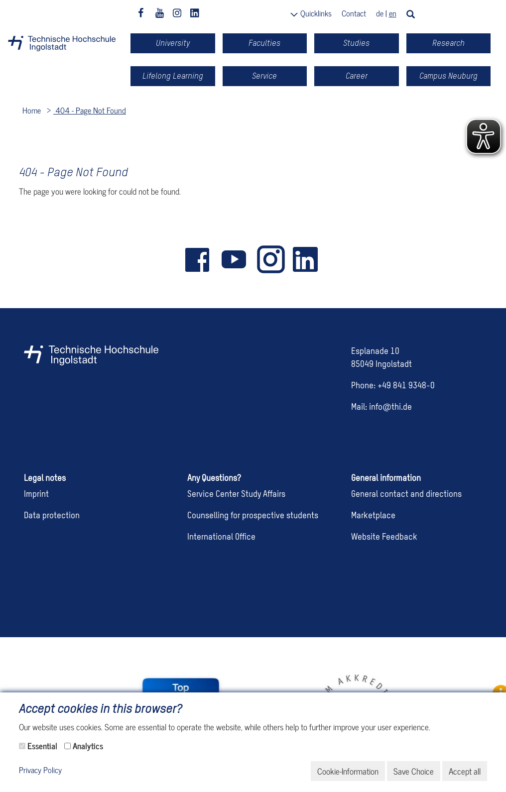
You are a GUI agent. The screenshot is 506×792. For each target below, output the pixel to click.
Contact (354, 13)
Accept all (465, 771)
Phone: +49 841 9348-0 (393, 386)
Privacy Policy (40, 770)
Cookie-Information (348, 771)
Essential (42, 745)
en (392, 12)
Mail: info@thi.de (381, 407)
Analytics (88, 745)
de (379, 12)
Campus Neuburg (448, 76)
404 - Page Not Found (89, 110)
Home (31, 110)
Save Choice (413, 771)
